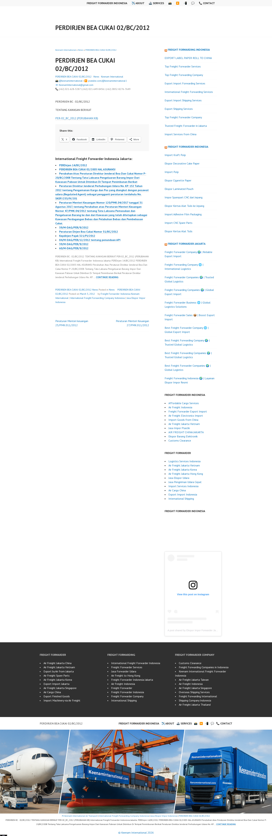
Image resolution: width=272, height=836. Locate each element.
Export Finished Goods (57, 696)
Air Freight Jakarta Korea (182, 469)
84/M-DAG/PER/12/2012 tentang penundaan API (89, 240)
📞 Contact (207, 3)
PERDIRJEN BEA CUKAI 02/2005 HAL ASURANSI (87, 169)
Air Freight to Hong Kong (125, 675)
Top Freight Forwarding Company (184, 75)
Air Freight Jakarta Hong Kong (185, 473)
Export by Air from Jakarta (59, 671)
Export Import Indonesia (182, 494)
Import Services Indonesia (183, 486)
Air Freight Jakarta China (57, 663)
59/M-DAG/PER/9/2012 (73, 227)
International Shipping (181, 498)
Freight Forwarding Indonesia (189, 49)
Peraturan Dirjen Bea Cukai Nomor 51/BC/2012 (88, 231)
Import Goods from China (183, 419)
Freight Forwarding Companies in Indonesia (203, 667)
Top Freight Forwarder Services (183, 66)
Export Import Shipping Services (183, 100)
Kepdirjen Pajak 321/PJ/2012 (77, 235)
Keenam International (65, 50)
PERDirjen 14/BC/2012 (73, 165)
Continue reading (107, 277)
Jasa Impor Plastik (179, 428)
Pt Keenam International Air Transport (79, 816)
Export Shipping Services (179, 109)
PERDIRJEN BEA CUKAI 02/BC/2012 (102, 28)
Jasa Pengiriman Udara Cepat (185, 482)
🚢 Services (156, 3)
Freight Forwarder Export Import (187, 411)
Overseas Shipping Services (194, 692)
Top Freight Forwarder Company (183, 117)
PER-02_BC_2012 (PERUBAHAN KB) (76, 118)
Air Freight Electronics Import (185, 415)
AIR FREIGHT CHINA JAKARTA (186, 432)
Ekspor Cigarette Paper (178, 180)
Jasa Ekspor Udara (178, 478)
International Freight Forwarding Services (189, 92)
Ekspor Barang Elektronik (183, 436)
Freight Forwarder (121, 688)
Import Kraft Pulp (175, 155)
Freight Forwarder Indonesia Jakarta (132, 679)
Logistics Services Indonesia (184, 461)
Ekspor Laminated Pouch (179, 189)
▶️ (177, 3)
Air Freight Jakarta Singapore (60, 688)
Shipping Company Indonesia (195, 700)
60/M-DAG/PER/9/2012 (73, 248)
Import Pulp (172, 172)
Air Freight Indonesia (180, 407)
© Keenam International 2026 (136, 832)
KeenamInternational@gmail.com (76, 84)
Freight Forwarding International (198, 696)
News (80, 50)
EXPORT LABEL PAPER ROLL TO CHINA (188, 58)
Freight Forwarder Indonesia (107, 3)
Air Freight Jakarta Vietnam (184, 424)
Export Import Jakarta (56, 684)
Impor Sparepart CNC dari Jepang (183, 197)
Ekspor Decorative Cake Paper (182, 163)
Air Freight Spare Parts (57, 675)
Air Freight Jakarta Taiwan (194, 679)
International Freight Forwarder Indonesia (135, 663)
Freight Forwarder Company (127, 696)
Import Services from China (180, 134)
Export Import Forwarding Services (185, 83)
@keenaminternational (70, 80)
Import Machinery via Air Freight (62, 700)
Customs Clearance (179, 440)
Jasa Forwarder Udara (123, 671)
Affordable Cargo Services (183, 403)
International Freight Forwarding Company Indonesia (97, 298)
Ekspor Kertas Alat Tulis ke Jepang (184, 206)
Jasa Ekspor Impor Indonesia (164, 816)
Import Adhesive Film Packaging (183, 214)
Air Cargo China (177, 490)
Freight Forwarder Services (126, 667)
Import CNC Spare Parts (178, 222)
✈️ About (137, 3)
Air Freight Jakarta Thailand (195, 704)
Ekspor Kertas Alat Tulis (178, 231)
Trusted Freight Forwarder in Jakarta (186, 125)
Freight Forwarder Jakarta (187, 243)
